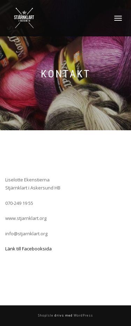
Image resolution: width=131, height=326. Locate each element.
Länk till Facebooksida (28, 248)
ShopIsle (46, 315)
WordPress (83, 315)
